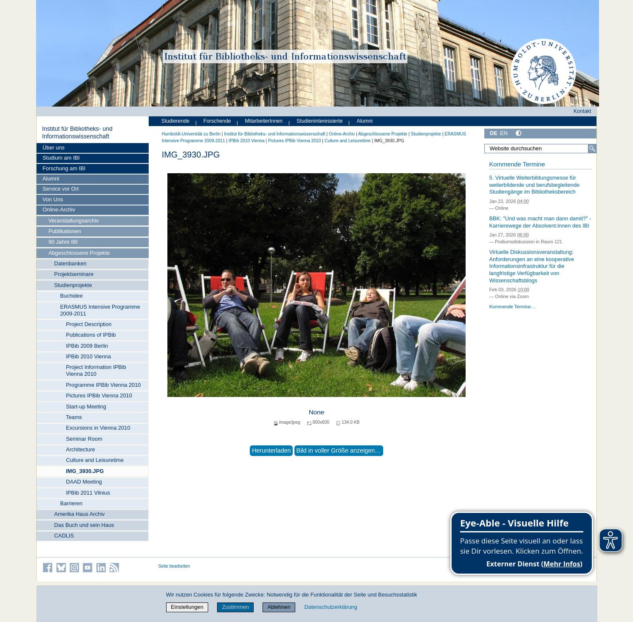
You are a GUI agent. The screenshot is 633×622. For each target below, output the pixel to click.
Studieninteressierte (319, 121)
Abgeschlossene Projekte (79, 253)
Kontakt (582, 111)
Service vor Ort (60, 189)
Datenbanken (70, 263)
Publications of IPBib (91, 335)
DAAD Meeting (84, 481)
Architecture (80, 449)
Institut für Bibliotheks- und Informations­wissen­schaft (77, 132)
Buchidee (71, 296)
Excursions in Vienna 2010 (98, 428)
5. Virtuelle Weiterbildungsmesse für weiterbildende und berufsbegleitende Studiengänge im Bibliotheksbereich (534, 184)
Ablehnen (279, 607)
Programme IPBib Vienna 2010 (103, 385)
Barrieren (71, 503)
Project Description (88, 324)
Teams (74, 417)
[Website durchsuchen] (540, 148)
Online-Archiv (58, 209)
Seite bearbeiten (174, 566)
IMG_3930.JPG (85, 471)
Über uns (53, 147)
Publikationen (64, 231)
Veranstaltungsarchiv (73, 220)
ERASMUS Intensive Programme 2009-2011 (100, 310)
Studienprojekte (73, 285)
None (317, 412)
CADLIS (64, 535)
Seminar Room (84, 439)
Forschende (217, 121)
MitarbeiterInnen (264, 121)
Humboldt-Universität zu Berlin (191, 134)
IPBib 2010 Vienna (88, 356)
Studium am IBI (60, 158)
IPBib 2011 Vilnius (88, 493)
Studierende (175, 121)
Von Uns (52, 199)
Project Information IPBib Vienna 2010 (96, 370)
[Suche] (592, 148)
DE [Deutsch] (493, 133)
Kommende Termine (517, 164)
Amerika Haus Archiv (79, 514)
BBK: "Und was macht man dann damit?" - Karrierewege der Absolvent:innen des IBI (540, 222)
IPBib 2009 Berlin (87, 346)
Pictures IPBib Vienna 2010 (99, 395)
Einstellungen (187, 607)
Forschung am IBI (63, 168)
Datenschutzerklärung (330, 607)
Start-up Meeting (86, 406)
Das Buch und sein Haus (84, 525)
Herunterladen (271, 450)
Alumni (50, 178)
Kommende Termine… (512, 306)
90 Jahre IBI (63, 242)
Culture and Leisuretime (95, 460)
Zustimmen (235, 607)
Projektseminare (73, 274)
